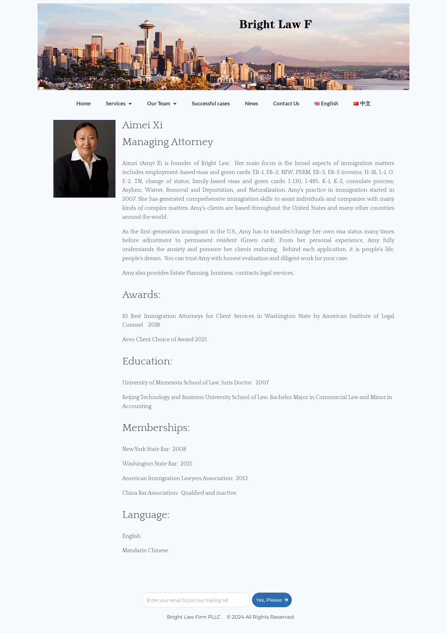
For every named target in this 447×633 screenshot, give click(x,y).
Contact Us (286, 103)
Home (83, 103)
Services (119, 103)
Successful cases (211, 103)
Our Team (162, 103)
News (251, 103)
